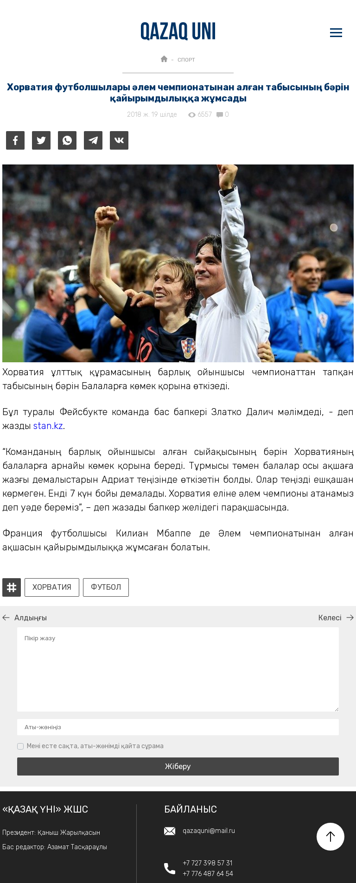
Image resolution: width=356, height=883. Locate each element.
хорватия (51, 587)
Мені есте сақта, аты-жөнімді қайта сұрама (95, 746)
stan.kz (48, 425)
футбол (106, 587)
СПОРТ (186, 60)
